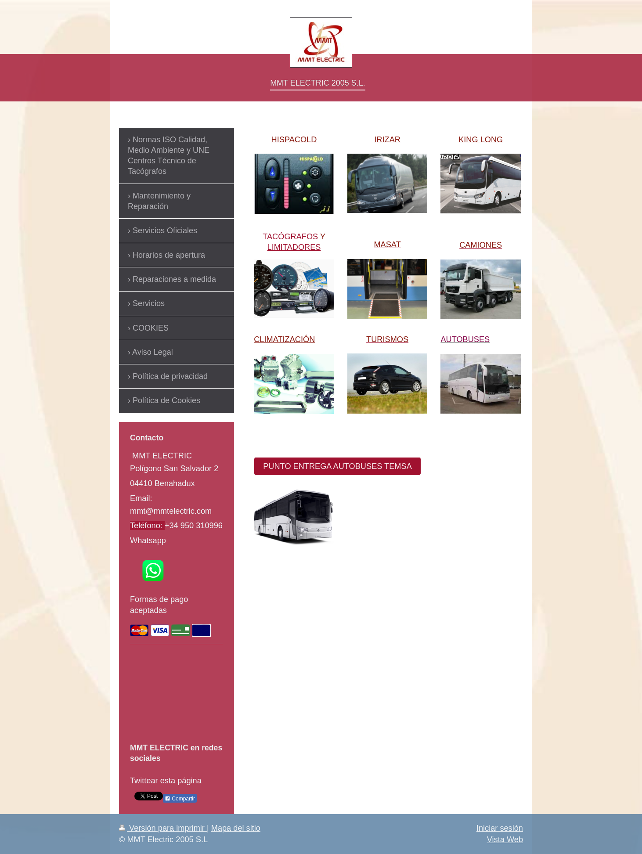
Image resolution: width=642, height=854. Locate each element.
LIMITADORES (294, 247)
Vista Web (505, 839)
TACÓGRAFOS (290, 236)
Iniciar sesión (499, 828)
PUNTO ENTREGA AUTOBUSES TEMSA (337, 466)
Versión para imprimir (163, 828)
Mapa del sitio (235, 828)
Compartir (180, 799)
